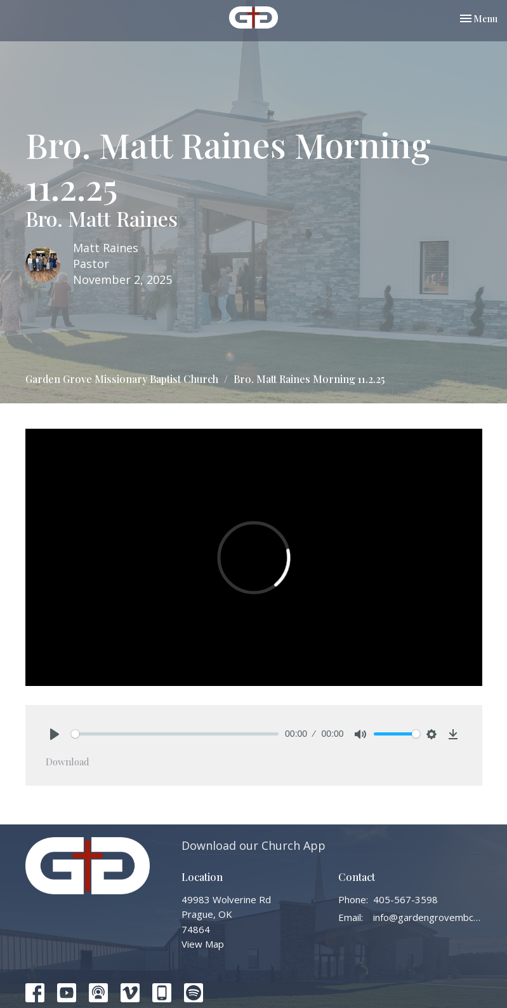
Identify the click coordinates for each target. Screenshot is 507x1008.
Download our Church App (253, 845)
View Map (202, 943)
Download (67, 761)
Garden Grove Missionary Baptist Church (121, 379)
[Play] (54, 734)
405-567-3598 (405, 899)
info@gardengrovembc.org (427, 917)
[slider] (175, 734)
